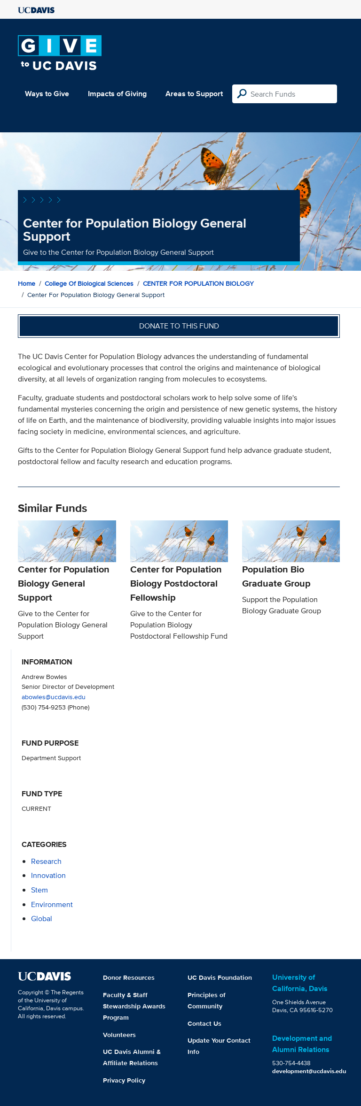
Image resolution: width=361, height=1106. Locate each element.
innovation (48, 875)
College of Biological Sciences (89, 283)
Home (26, 283)
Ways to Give (47, 93)
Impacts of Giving (117, 93)
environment (52, 904)
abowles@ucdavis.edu (54, 697)
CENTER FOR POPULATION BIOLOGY (198, 283)
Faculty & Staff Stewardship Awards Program (134, 1006)
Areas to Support (194, 93)
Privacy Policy (124, 1080)
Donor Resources (129, 977)
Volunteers (119, 1034)
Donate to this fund (179, 325)
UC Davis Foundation (220, 977)
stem (39, 890)
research (46, 861)
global (41, 918)
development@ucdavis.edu (309, 1071)
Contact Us (204, 1023)
